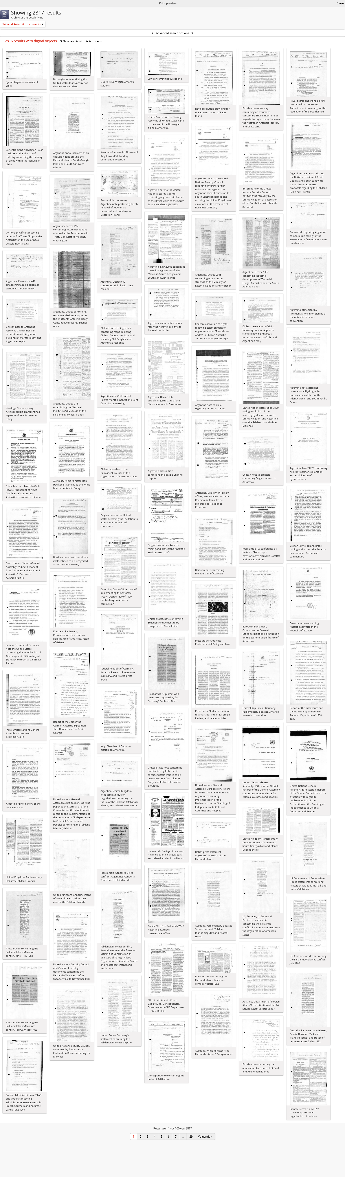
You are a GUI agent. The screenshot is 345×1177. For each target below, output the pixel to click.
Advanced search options (172, 33)
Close (340, 3)
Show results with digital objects (81, 41)
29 (191, 1136)
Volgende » (205, 1136)
